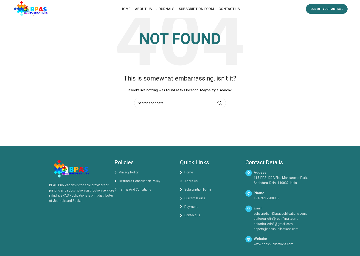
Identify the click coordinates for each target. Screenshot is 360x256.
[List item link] (147, 172)
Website (260, 239)
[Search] (180, 103)
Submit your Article (326, 9)
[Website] (248, 240)
